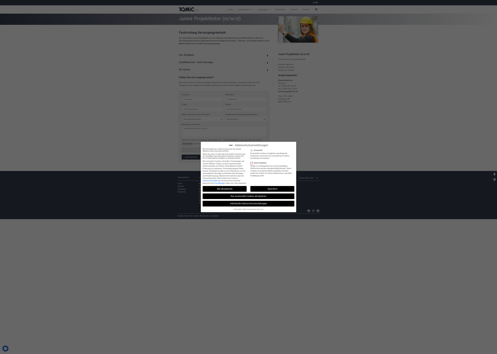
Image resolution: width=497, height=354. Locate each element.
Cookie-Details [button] (238, 209)
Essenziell (257, 150)
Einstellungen (220, 183)
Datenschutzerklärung (211, 181)
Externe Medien (259, 163)
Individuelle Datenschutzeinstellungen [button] (248, 203)
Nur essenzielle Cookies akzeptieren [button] (248, 196)
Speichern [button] (272, 188)
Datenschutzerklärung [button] (249, 209)
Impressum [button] (260, 209)
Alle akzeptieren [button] (224, 188)
